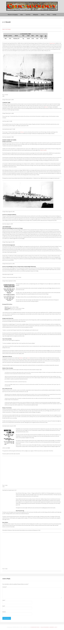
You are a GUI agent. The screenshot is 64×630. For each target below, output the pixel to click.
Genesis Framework (45, 627)
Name (3, 600)
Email (3, 606)
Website (4, 611)
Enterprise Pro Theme (35, 627)
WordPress (51, 627)
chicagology (32, 7)
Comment (4, 586)
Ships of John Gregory (6, 29)
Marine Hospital (43, 150)
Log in (55, 627)
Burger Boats (52, 43)
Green (28, 357)
